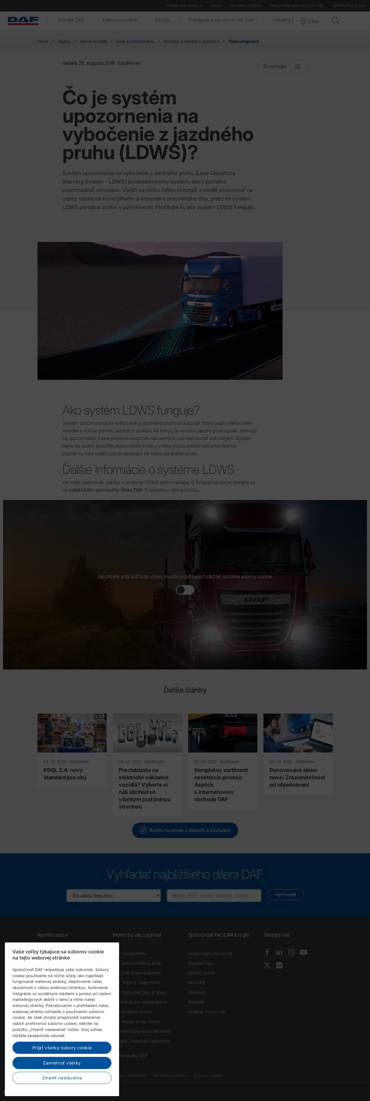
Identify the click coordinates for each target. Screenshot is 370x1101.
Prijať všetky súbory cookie (62, 1086)
